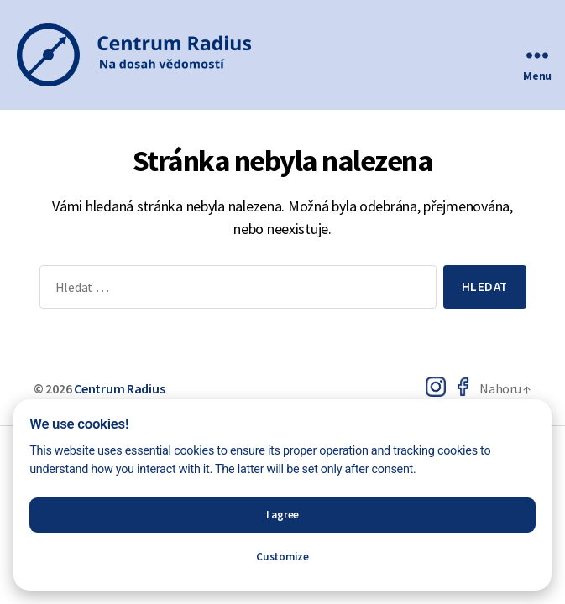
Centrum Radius (119, 388)
